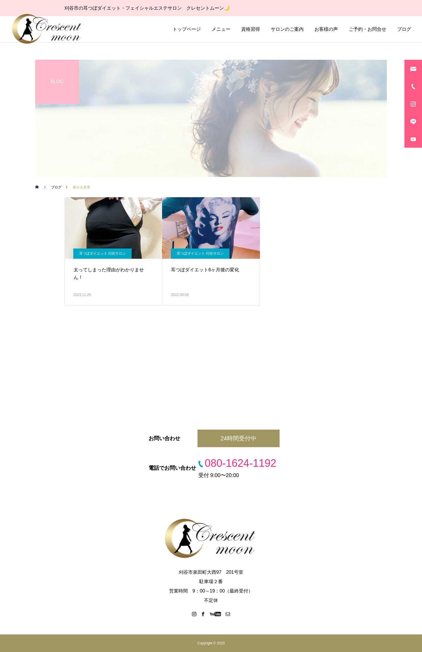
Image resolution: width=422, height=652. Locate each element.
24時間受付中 (238, 438)
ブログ (404, 29)
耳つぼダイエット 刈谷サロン (102, 253)
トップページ (187, 29)
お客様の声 (326, 29)
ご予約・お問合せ (367, 29)
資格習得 (250, 29)
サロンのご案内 (287, 29)
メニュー (221, 29)
